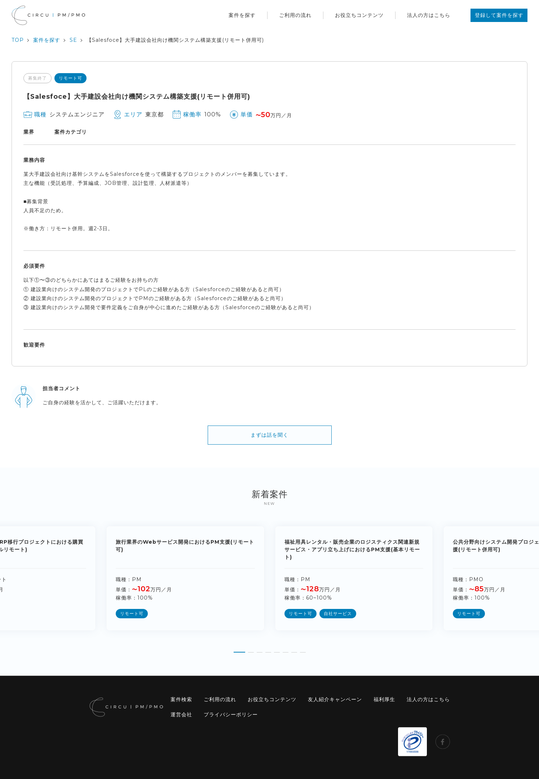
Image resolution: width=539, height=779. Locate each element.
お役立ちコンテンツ (359, 15)
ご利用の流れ (295, 15)
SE (73, 40)
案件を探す (242, 15)
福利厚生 (384, 699)
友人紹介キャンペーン (335, 699)
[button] (239, 650)
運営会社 (181, 714)
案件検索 (181, 699)
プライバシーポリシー (231, 714)
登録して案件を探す (499, 15)
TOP (18, 40)
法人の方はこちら (428, 15)
